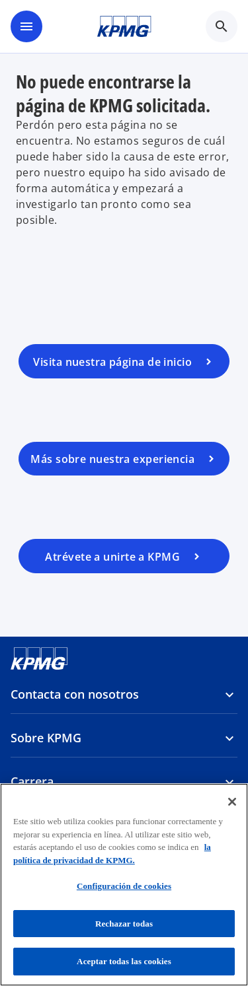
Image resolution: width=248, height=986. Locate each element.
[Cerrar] (232, 801)
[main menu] (26, 26)
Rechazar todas (124, 924)
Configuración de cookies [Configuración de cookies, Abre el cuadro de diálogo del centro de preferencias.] (124, 886)
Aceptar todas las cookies (124, 961)
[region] (124, 884)
